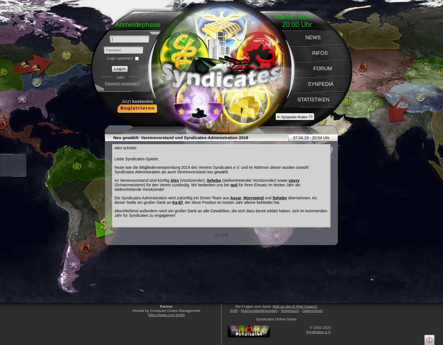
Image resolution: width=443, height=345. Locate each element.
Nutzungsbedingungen (259, 311)
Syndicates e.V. (318, 332)
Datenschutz (312, 311)
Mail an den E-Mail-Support (295, 306)
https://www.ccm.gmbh (166, 315)
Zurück (222, 235)
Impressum (290, 311)
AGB (234, 311)
